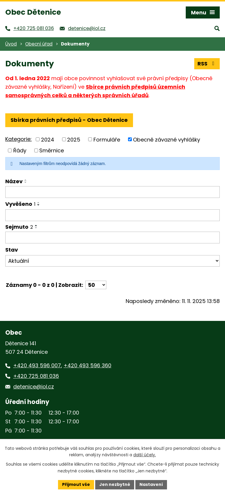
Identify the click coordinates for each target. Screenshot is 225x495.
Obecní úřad (38, 44)
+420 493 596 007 (37, 365)
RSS (207, 63)
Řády (19, 150)
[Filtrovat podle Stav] (112, 261)
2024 (47, 139)
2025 (73, 139)
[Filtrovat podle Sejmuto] (112, 237)
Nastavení (151, 484)
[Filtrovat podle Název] (112, 192)
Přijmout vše (76, 484)
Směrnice (51, 150)
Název (14, 181)
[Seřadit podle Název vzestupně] (26, 180)
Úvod (11, 44)
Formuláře (106, 139)
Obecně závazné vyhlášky (166, 139)
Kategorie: (18, 139)
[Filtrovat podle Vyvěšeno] (112, 215)
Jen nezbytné (114, 484)
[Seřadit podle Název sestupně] (26, 182)
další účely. (144, 455)
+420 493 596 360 (87, 365)
